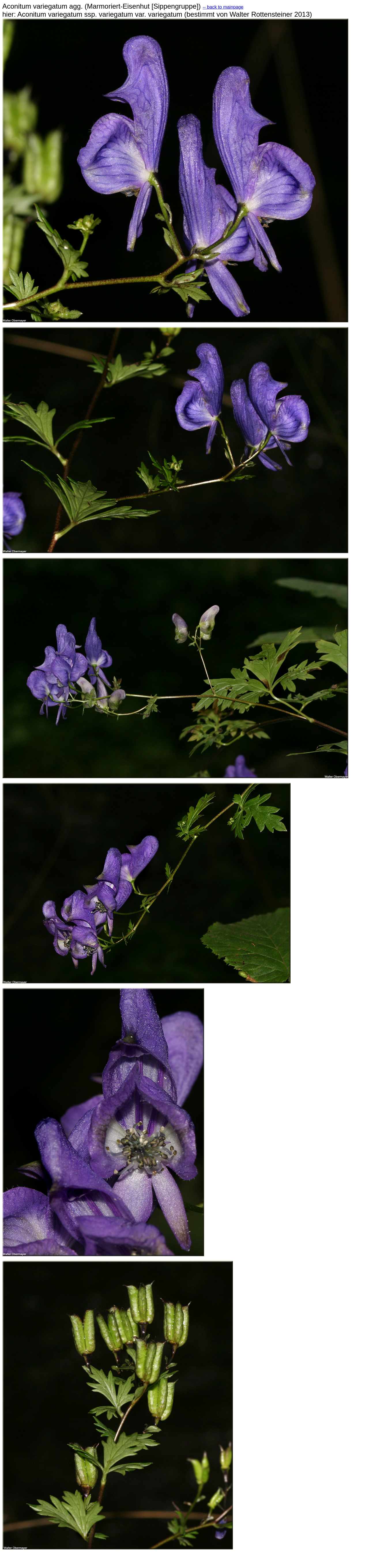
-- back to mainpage (223, 7)
